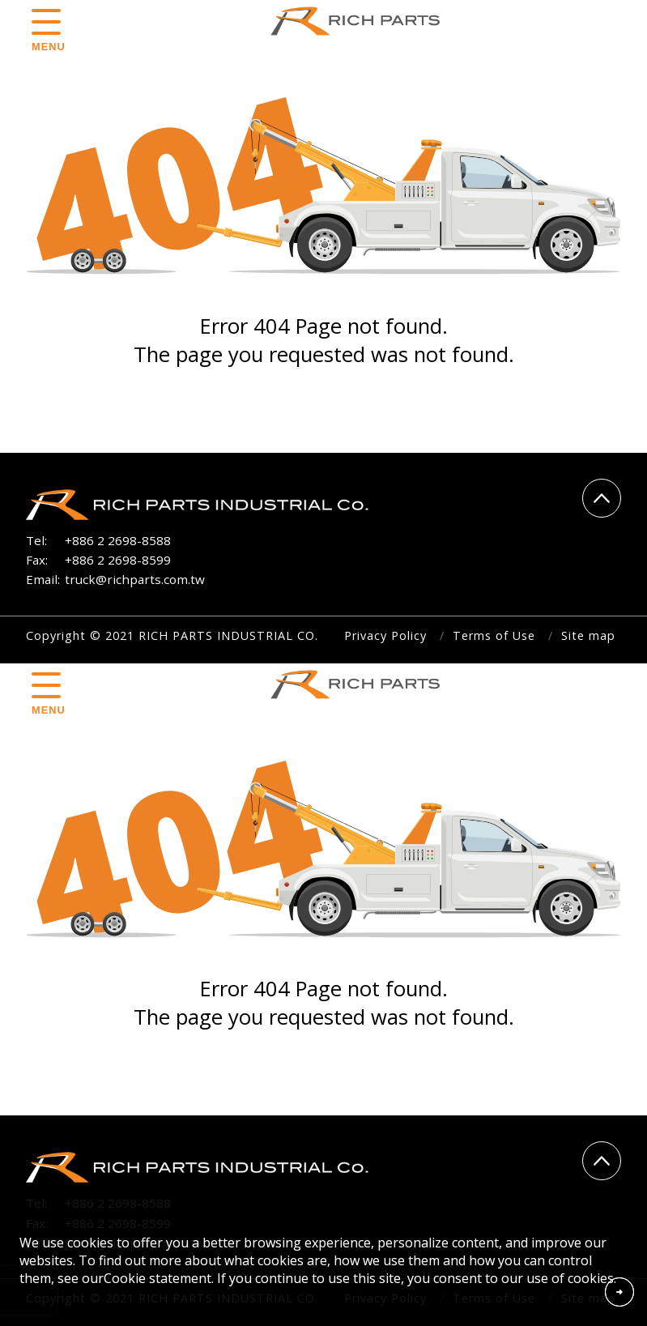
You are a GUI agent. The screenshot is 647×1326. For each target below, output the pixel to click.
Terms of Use (494, 635)
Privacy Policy (385, 635)
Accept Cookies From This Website (619, 1292)
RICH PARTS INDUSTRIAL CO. (360, 21)
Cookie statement (157, 1278)
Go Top (601, 498)
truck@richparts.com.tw (135, 579)
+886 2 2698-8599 (118, 560)
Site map (588, 635)
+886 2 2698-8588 (118, 540)
